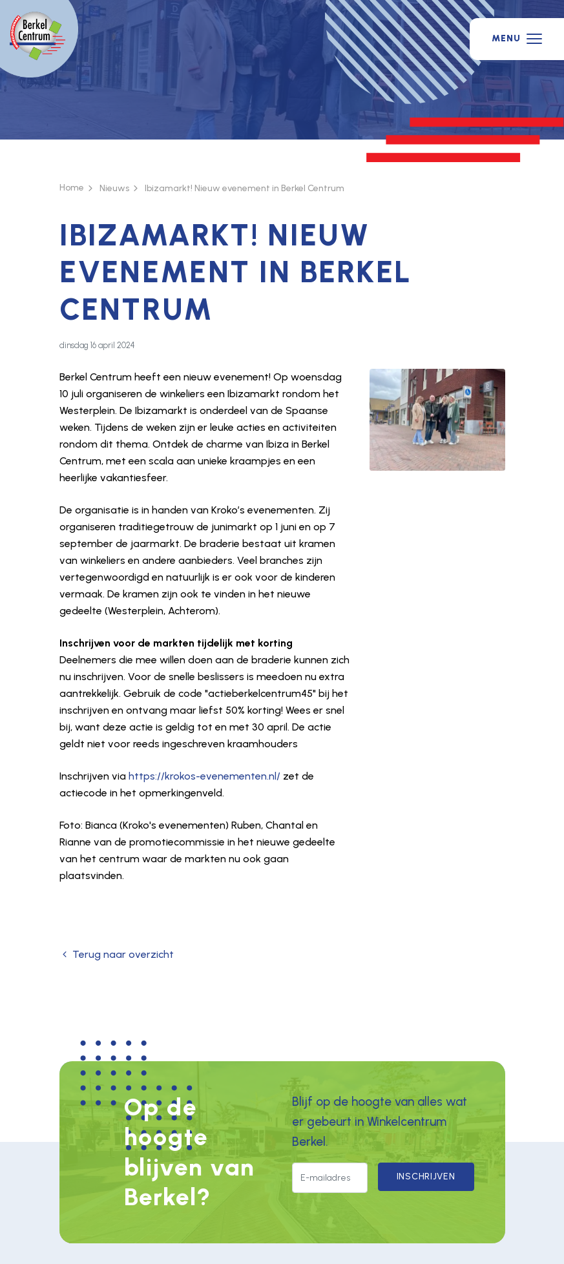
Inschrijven (426, 1176)
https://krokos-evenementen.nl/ (204, 776)
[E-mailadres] (330, 1178)
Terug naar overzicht (116, 954)
